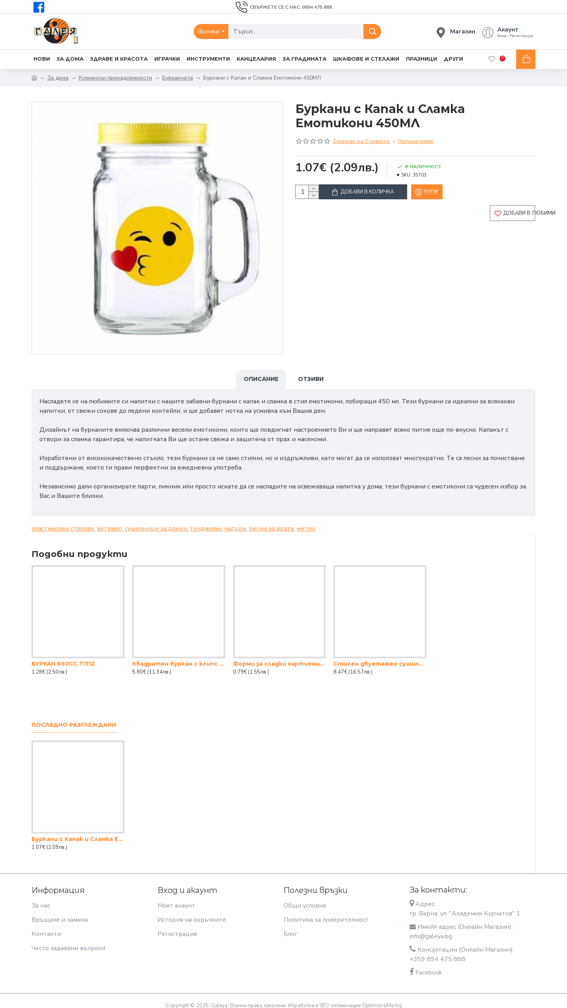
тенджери (205, 521)
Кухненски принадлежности (115, 78)
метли (305, 521)
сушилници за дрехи (156, 521)
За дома (58, 78)
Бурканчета (177, 78)
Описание (261, 378)
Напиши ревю (416, 141)
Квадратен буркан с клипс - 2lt (178, 656)
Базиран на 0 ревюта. (362, 141)
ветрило (109, 521)
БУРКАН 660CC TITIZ (63, 656)
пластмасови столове (63, 521)
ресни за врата (271, 521)
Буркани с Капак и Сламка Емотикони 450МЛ (78, 831)
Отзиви (311, 378)
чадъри (235, 521)
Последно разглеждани (74, 717)
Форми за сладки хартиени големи (279, 656)
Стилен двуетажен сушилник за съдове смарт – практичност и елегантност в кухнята (380, 656)
